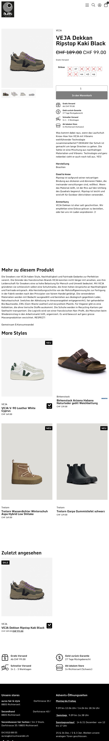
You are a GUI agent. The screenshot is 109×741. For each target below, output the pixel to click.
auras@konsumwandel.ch (15, 736)
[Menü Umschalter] (87, 5)
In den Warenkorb (82, 95)
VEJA (59, 30)
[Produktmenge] (82, 88)
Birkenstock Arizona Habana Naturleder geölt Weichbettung (77, 401)
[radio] (69, 69)
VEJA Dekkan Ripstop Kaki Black (22, 627)
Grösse (61, 67)
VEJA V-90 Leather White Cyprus (18, 409)
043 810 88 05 (9, 732)
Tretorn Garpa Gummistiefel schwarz (81, 511)
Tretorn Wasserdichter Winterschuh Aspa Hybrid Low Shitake (24, 512)
